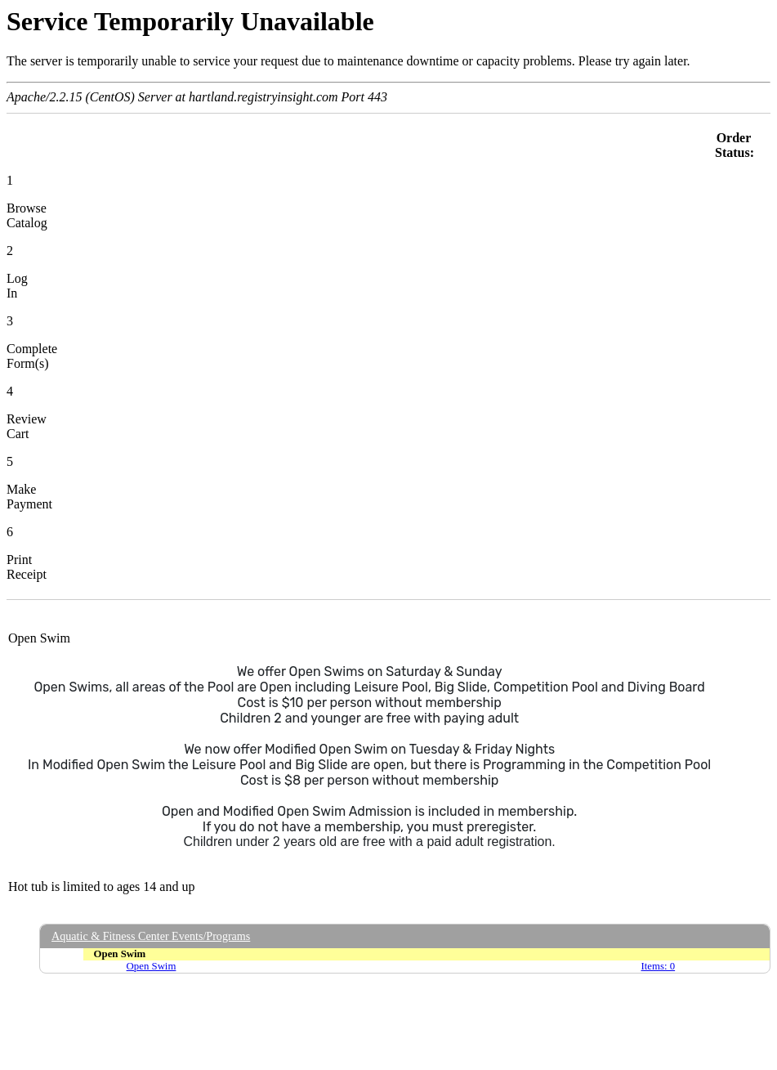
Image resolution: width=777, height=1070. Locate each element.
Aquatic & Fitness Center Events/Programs (150, 935)
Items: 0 (658, 966)
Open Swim (151, 966)
